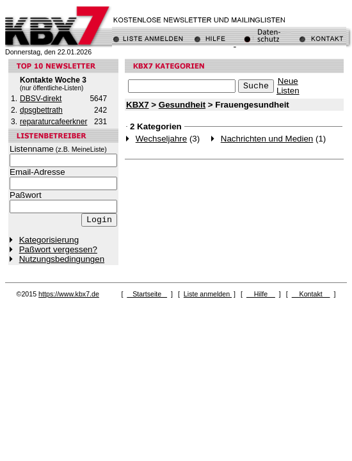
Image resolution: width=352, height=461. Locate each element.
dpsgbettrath (41, 110)
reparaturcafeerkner (53, 121)
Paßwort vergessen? (58, 249)
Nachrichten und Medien (267, 138)
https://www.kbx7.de (68, 294)
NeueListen (288, 85)
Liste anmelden (208, 294)
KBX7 (137, 104)
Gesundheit (182, 104)
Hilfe (260, 294)
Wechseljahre (162, 138)
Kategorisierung (49, 240)
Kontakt (311, 294)
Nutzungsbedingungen (61, 259)
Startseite (147, 294)
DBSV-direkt (40, 98)
